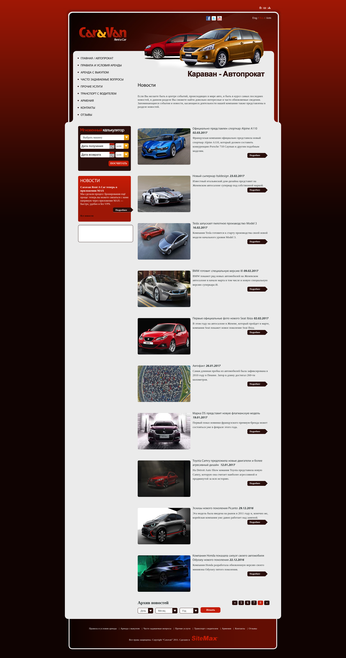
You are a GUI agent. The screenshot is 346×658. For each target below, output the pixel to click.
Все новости (87, 215)
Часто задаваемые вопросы (157, 628)
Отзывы (253, 628)
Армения (226, 628)
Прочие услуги (182, 628)
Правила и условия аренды (103, 628)
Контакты (240, 628)
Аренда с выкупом (130, 628)
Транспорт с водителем (206, 628)
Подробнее (121, 210)
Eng (254, 17)
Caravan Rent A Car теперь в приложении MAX (98, 188)
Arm (268, 17)
